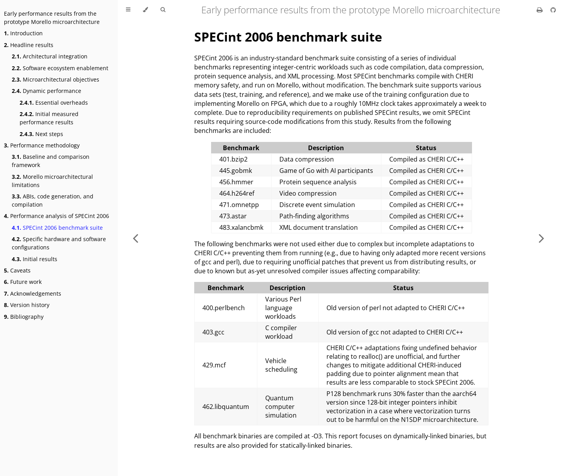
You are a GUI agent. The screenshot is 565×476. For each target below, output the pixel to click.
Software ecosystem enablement (60, 68)
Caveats (17, 270)
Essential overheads (54, 102)
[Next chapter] (541, 238)
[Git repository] (553, 9)
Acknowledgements (32, 293)
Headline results (28, 45)
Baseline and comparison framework (50, 161)
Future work (23, 281)
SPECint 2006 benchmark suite (57, 227)
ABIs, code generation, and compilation (52, 200)
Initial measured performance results (49, 118)
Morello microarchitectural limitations (52, 181)
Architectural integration (49, 56)
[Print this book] (540, 9)
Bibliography (24, 316)
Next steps (41, 134)
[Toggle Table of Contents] (128, 10)
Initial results (34, 259)
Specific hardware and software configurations (59, 243)
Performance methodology (42, 145)
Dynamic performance (46, 90)
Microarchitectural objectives (55, 79)
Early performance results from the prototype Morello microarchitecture (52, 17)
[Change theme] (145, 10)
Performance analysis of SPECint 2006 (56, 216)
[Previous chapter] (135, 238)
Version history (26, 305)
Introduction (23, 33)
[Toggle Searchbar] (162, 10)
